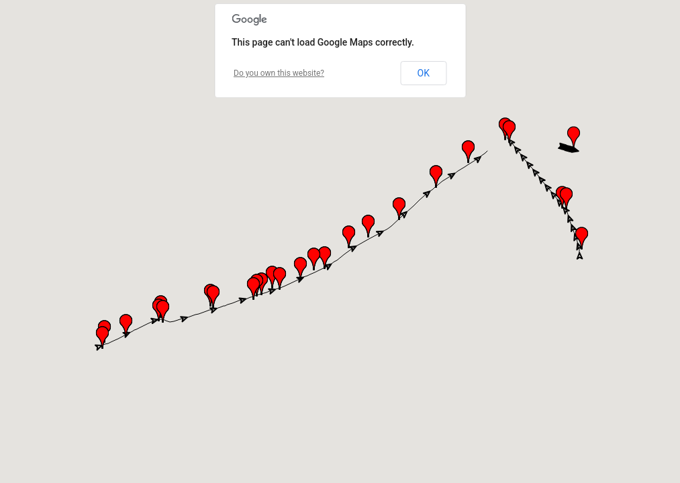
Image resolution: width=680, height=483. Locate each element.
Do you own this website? (279, 73)
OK (424, 73)
